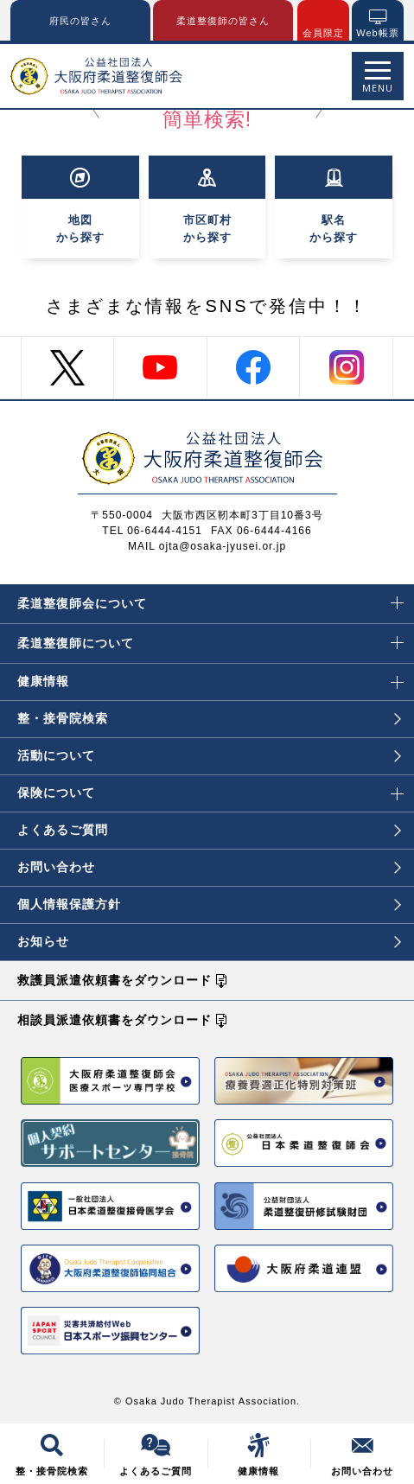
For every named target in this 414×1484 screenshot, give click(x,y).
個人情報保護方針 (209, 904)
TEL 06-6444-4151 (152, 531)
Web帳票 (377, 33)
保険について (210, 787)
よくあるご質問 (209, 830)
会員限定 (323, 33)
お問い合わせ (209, 867)
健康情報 (210, 676)
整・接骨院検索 (209, 718)
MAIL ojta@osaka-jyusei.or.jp (207, 546)
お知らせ (209, 941)
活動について (209, 755)
